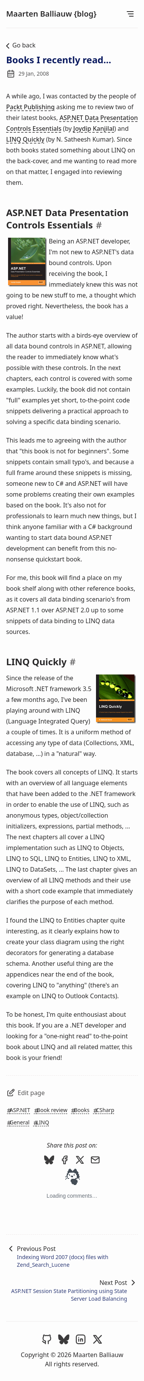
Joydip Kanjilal (93, 128)
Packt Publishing (30, 107)
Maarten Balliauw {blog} (51, 13)
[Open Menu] (130, 14)
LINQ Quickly (25, 139)
